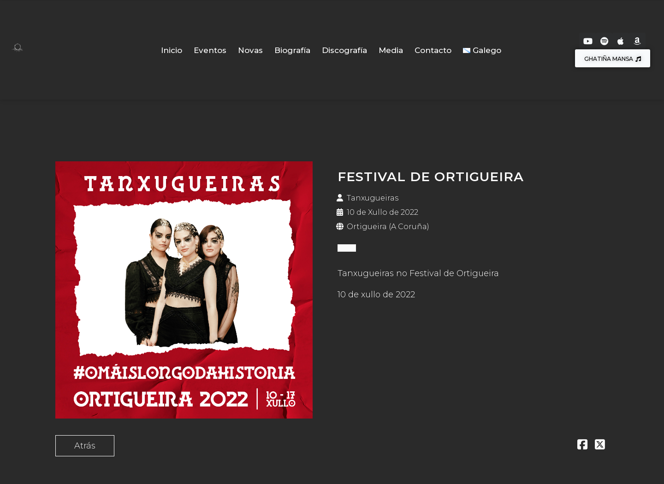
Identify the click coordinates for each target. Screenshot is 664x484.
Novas (250, 50)
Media (391, 50)
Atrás (84, 446)
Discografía (344, 50)
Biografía (292, 50)
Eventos (210, 50)
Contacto (433, 50)
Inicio (171, 50)
